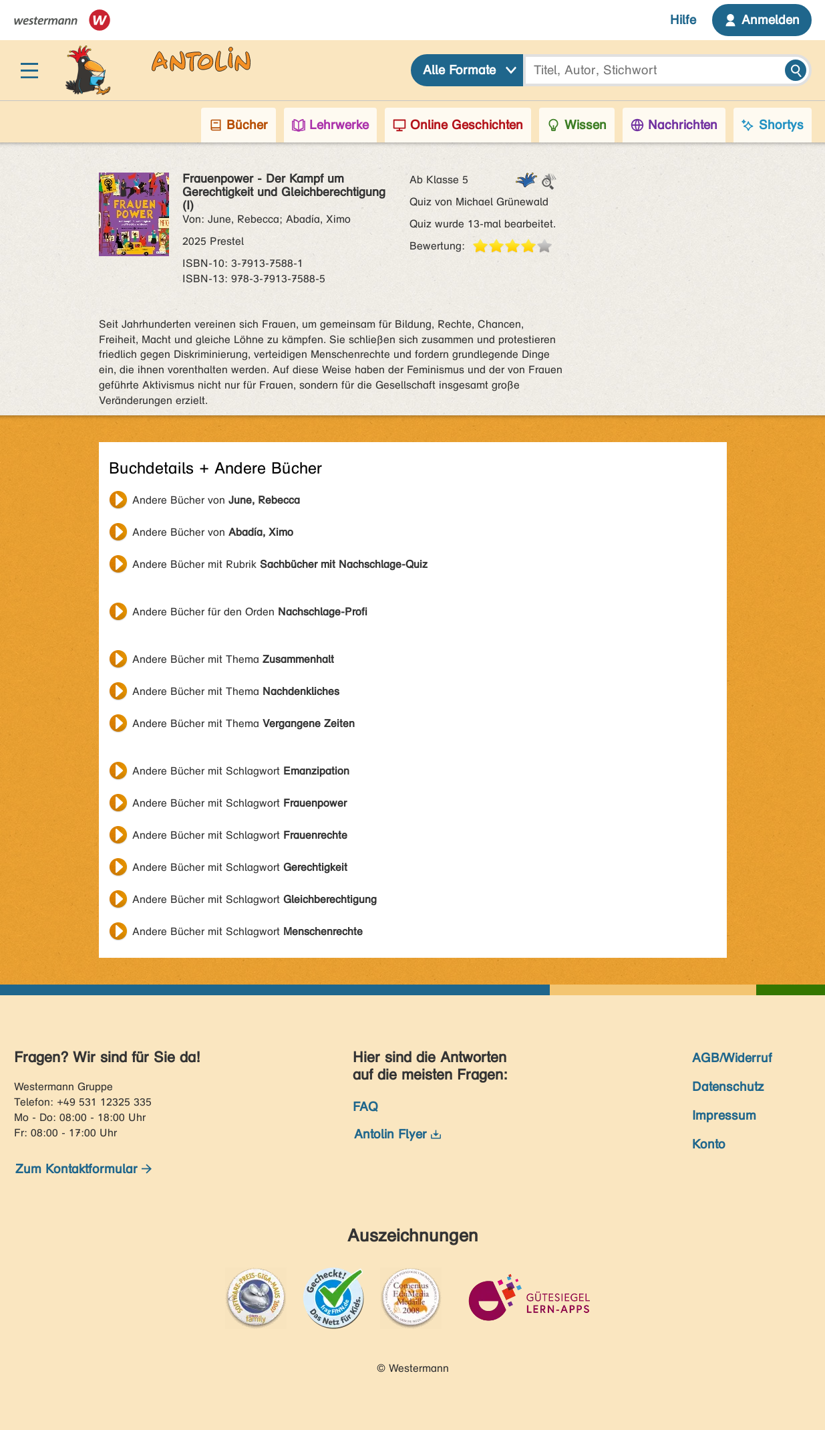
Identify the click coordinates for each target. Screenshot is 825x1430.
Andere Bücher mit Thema (233, 659)
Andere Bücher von (216, 500)
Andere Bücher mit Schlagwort (240, 770)
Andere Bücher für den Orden (249, 611)
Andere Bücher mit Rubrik (280, 564)
